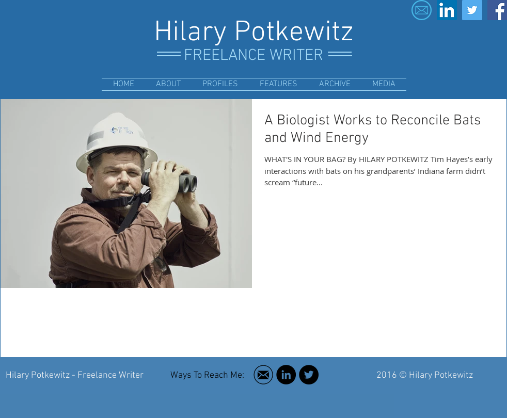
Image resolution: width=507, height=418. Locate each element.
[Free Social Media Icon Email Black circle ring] (263, 374)
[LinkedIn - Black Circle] (286, 374)
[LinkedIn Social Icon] (447, 10)
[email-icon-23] (421, 10)
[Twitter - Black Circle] (309, 374)
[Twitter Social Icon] (472, 10)
